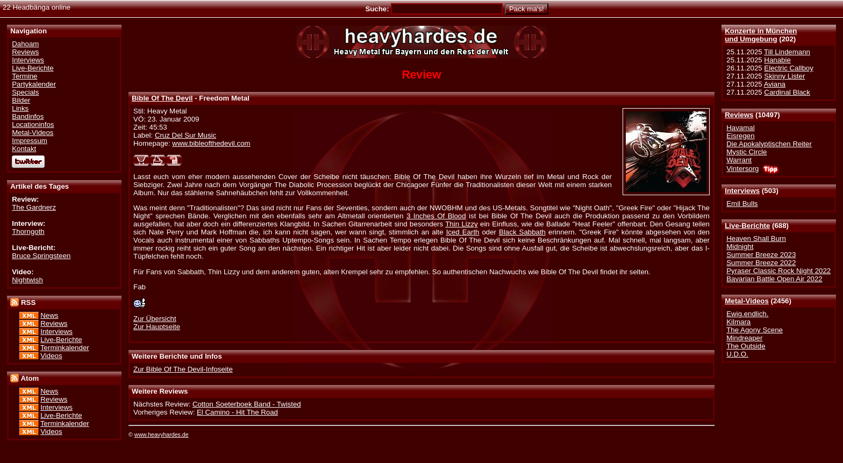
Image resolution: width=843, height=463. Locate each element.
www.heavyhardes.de (161, 434)
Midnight (739, 247)
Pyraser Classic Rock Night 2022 (778, 271)
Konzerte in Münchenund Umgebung (761, 35)
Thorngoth (28, 231)
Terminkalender (64, 348)
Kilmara (738, 322)
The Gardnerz (34, 207)
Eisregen (740, 136)
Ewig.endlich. (747, 314)
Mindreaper (744, 338)
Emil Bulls (742, 204)
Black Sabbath (522, 232)
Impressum (29, 141)
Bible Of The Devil (162, 98)
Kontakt (24, 149)
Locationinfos (33, 124)
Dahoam (25, 44)
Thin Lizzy (461, 224)
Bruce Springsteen (41, 256)
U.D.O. (737, 354)
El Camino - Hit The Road (237, 412)
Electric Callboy (788, 68)
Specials (25, 92)
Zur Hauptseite (156, 327)
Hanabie (777, 60)
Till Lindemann (787, 52)
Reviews (739, 115)
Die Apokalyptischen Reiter (769, 144)
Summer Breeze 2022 (761, 263)
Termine (24, 76)
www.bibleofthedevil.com (211, 143)
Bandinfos (28, 116)
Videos (51, 356)
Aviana (774, 84)
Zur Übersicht (154, 319)
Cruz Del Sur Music (185, 135)
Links (20, 108)
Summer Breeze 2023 (761, 255)
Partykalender (34, 84)
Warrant (739, 160)
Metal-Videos (747, 301)
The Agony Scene (754, 330)
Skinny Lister (784, 76)
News (49, 315)
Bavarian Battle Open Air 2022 (774, 279)
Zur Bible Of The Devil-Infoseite (183, 369)
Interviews (742, 191)
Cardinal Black (787, 92)
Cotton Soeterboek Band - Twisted (246, 404)
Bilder (21, 100)
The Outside (745, 346)
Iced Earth (463, 232)
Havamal (740, 128)
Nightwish (27, 280)
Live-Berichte (747, 226)
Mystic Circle (746, 152)
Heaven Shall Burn (756, 238)
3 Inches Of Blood (436, 216)
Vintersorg (742, 169)
